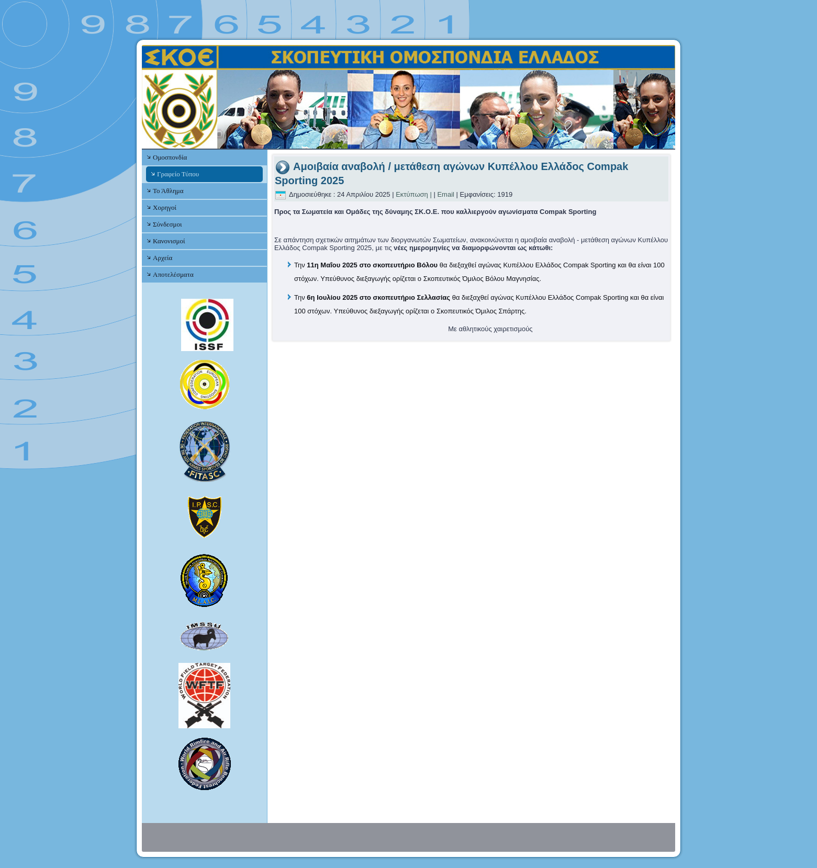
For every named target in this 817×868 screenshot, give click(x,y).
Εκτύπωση (412, 194)
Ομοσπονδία (170, 157)
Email (445, 194)
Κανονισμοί (169, 241)
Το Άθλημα (168, 191)
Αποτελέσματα (173, 274)
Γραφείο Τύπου (178, 174)
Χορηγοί (164, 207)
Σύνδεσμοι (167, 224)
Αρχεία (162, 258)
